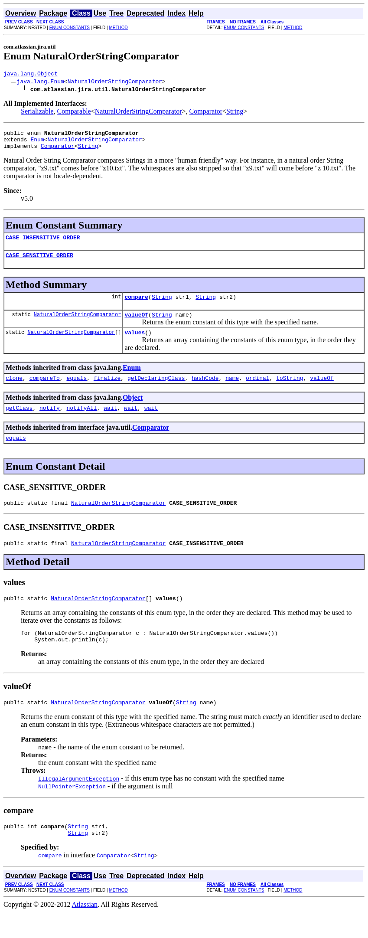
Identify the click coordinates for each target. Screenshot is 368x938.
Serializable (37, 112)
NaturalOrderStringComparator (115, 82)
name (232, 391)
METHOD (118, 27)
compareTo (44, 391)
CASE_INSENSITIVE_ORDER (43, 244)
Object (133, 410)
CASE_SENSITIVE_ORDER (39, 263)
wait (110, 422)
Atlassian (85, 930)
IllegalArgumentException (78, 802)
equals (76, 391)
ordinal (258, 391)
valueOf (136, 325)
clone (14, 391)
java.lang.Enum (40, 82)
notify (49, 422)
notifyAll (81, 422)
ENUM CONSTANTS (69, 27)
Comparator (205, 112)
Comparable (74, 112)
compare (136, 306)
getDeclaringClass (156, 391)
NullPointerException (72, 810)
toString (289, 391)
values (134, 344)
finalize (107, 391)
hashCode (205, 391)
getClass (19, 422)
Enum (37, 143)
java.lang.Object (30, 74)
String (234, 112)
